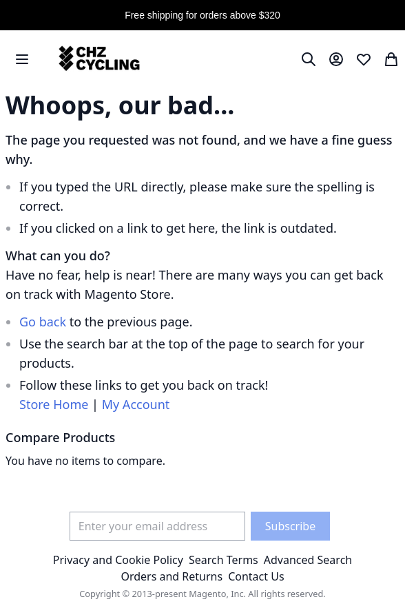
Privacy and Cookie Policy (118, 559)
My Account (136, 404)
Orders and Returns (171, 576)
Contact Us (256, 576)
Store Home (53, 404)
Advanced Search (308, 559)
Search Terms (223, 559)
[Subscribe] (290, 526)
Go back (42, 321)
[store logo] (97, 58)
